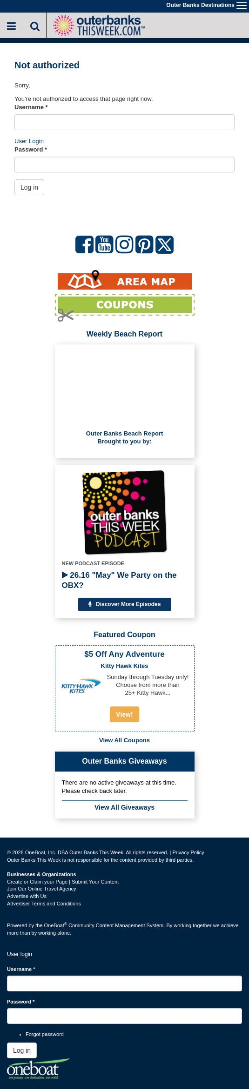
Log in (29, 187)
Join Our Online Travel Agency (41, 888)
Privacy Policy (188, 852)
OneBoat (55, 925)
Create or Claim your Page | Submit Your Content (63, 881)
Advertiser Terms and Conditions (44, 903)
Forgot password (45, 1034)
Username (31, 107)
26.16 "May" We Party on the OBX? (119, 580)
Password (30, 149)
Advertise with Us (27, 896)
